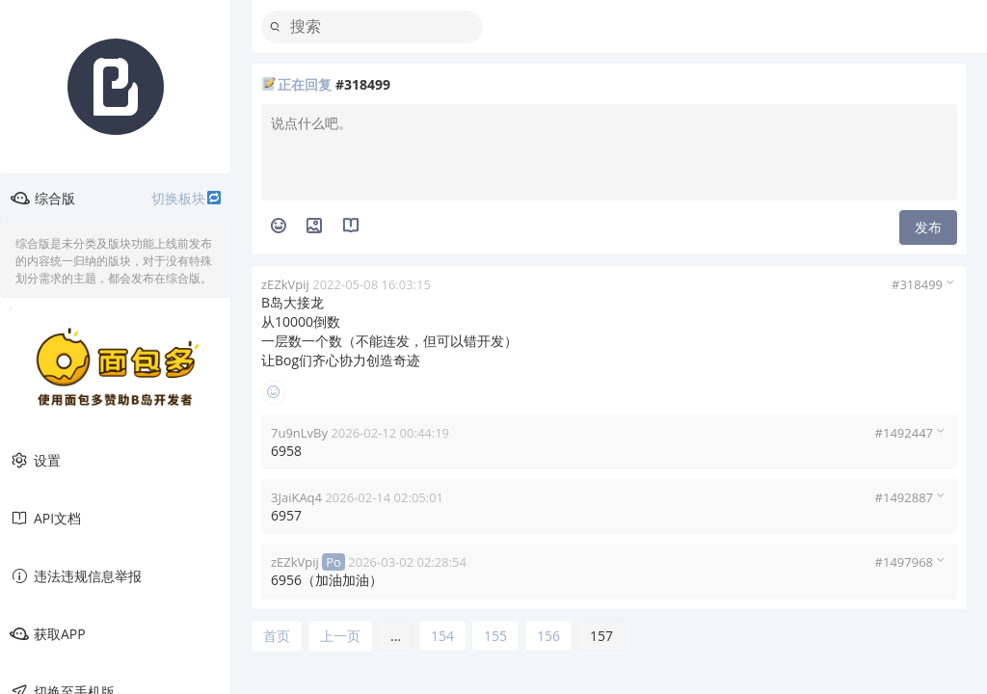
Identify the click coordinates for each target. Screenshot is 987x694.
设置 (35, 460)
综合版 (116, 198)
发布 (928, 227)
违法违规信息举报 (76, 576)
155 (495, 636)
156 (548, 636)
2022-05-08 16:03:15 (371, 284)
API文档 (45, 518)
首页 (276, 636)
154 (442, 636)
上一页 (340, 636)
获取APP (48, 634)
